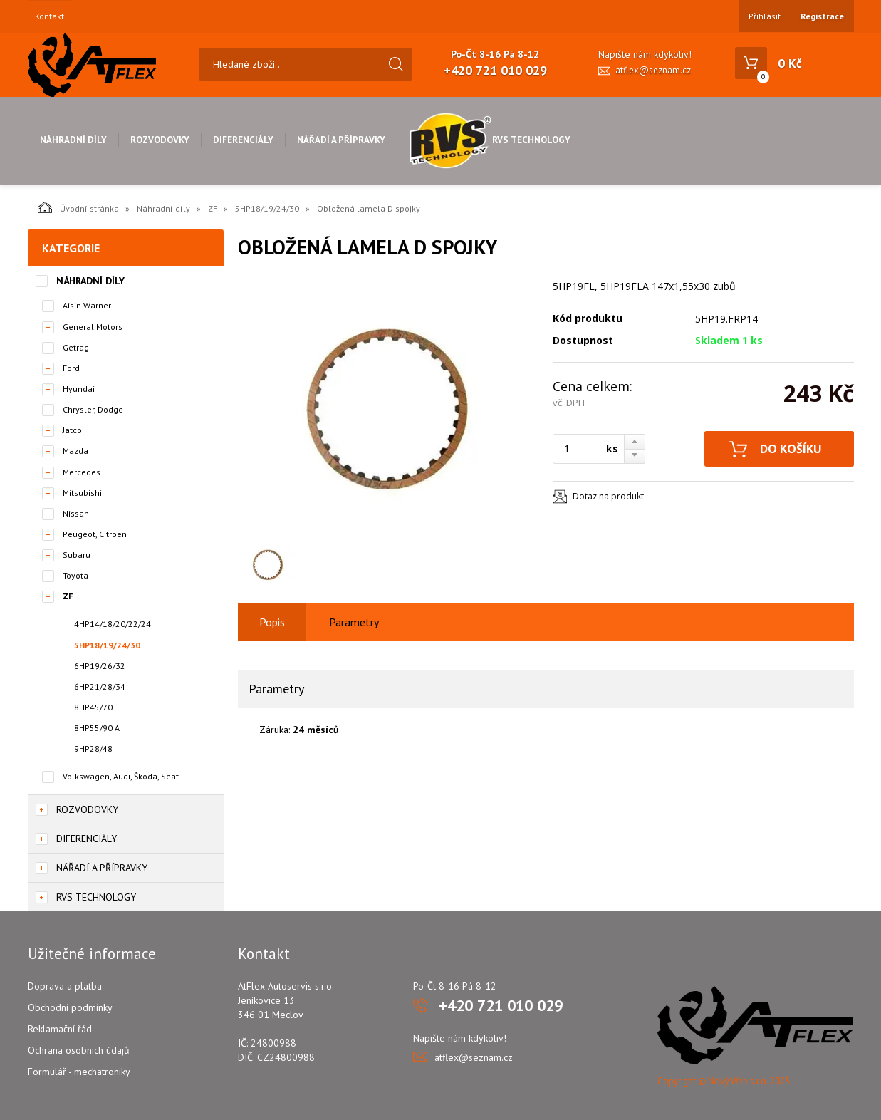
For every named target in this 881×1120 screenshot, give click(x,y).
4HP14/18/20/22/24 (112, 623)
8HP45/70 (93, 707)
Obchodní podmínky (70, 1007)
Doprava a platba (65, 986)
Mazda (75, 450)
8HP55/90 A (97, 727)
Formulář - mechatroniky (79, 1071)
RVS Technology (489, 140)
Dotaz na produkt (608, 496)
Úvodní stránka (78, 207)
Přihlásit (765, 16)
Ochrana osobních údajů (79, 1050)
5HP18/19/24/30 (267, 208)
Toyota (75, 575)
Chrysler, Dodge (93, 409)
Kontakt (49, 16)
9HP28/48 (93, 748)
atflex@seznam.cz (653, 70)
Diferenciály (243, 140)
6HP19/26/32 (99, 665)
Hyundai (79, 388)
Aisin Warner (87, 305)
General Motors (92, 326)
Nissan (76, 513)
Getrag (76, 347)
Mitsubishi (82, 492)
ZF (212, 208)
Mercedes (81, 472)
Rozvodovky (159, 140)
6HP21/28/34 (99, 686)
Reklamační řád (60, 1028)
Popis (272, 622)
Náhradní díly (73, 140)
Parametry (354, 622)
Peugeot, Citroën (95, 534)
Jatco (72, 430)
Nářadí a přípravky (341, 140)
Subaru (76, 554)
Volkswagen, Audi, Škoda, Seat (121, 776)
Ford (71, 368)
